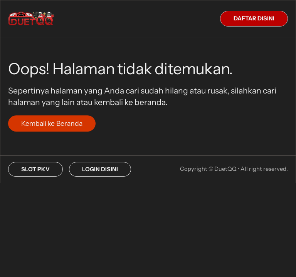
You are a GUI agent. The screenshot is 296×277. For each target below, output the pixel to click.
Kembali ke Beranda (51, 123)
